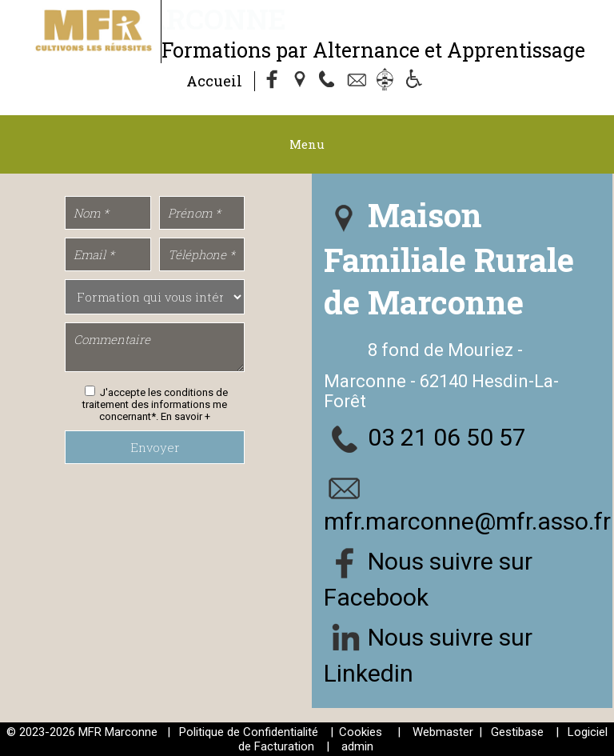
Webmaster (443, 732)
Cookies (360, 732)
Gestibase (517, 732)
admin (357, 746)
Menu (307, 144)
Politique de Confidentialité (248, 732)
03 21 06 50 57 (447, 437)
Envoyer (155, 447)
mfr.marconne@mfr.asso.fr (467, 521)
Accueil (214, 80)
